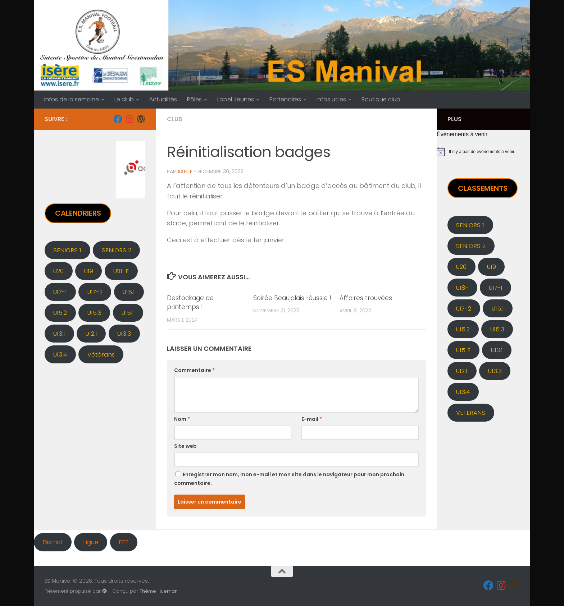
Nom (182, 419)
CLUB (174, 119)
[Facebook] (118, 119)
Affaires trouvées (366, 298)
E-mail (311, 419)
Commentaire (194, 370)
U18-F (121, 271)
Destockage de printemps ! (190, 303)
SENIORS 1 (67, 250)
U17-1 (60, 292)
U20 (58, 271)
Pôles (194, 99)
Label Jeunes (235, 99)
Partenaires (285, 99)
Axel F (184, 171)
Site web (185, 446)
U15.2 (60, 312)
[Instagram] (129, 119)
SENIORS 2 (116, 250)
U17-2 (95, 292)
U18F (462, 287)
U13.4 (60, 354)
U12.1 (91, 333)
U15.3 (94, 312)
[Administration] (141, 119)
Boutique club (380, 99)
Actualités (163, 99)
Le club (124, 99)
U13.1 (59, 333)
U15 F (463, 350)
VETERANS (470, 412)
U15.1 (129, 292)
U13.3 (124, 333)
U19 (88, 271)
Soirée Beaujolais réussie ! (292, 298)
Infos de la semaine (71, 99)
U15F (128, 312)
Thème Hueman (159, 591)
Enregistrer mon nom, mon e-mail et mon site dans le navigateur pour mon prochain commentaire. (289, 479)
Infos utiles (331, 99)
